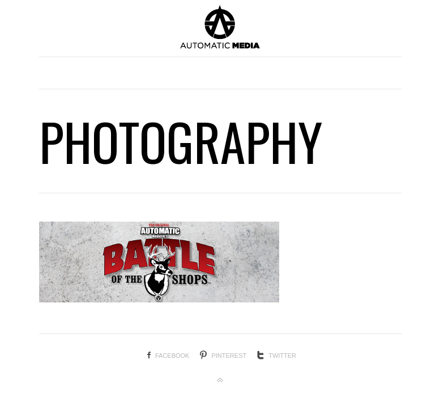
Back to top (220, 380)
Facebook (172, 355)
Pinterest (228, 355)
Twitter (282, 355)
